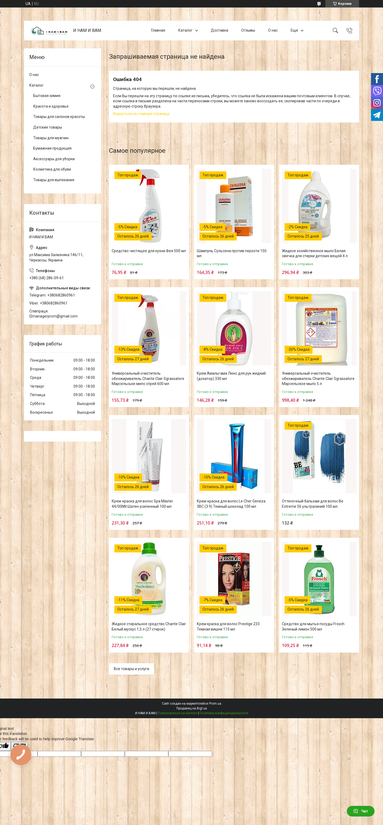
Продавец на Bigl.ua (191, 708)
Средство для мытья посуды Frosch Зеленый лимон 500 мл (313, 626)
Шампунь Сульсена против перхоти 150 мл (232, 253)
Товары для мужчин (51, 138)
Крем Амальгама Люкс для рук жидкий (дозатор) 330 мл (231, 376)
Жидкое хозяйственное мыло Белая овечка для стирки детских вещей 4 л (315, 253)
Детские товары (47, 127)
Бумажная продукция (52, 148)
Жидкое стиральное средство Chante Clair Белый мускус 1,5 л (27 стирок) (149, 626)
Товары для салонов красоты (59, 117)
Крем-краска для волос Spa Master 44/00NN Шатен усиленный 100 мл (142, 504)
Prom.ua (215, 703)
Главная (158, 30)
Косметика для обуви (52, 169)
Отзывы (248, 30)
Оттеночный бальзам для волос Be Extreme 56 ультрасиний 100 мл (312, 504)
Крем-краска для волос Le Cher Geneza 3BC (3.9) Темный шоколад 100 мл (231, 504)
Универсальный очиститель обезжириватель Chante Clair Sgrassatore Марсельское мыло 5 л (318, 378)
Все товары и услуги (131, 669)
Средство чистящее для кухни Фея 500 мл (149, 251)
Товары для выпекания (53, 180)
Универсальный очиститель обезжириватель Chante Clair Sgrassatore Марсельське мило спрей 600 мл (148, 378)
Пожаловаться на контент (177, 713)
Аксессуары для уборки (54, 159)
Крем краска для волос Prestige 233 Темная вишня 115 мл (228, 626)
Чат (360, 811)
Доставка (219, 30)
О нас (273, 30)
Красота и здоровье (51, 106)
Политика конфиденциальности (224, 713)
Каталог (185, 30)
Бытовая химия (46, 96)
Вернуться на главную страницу (141, 114)
